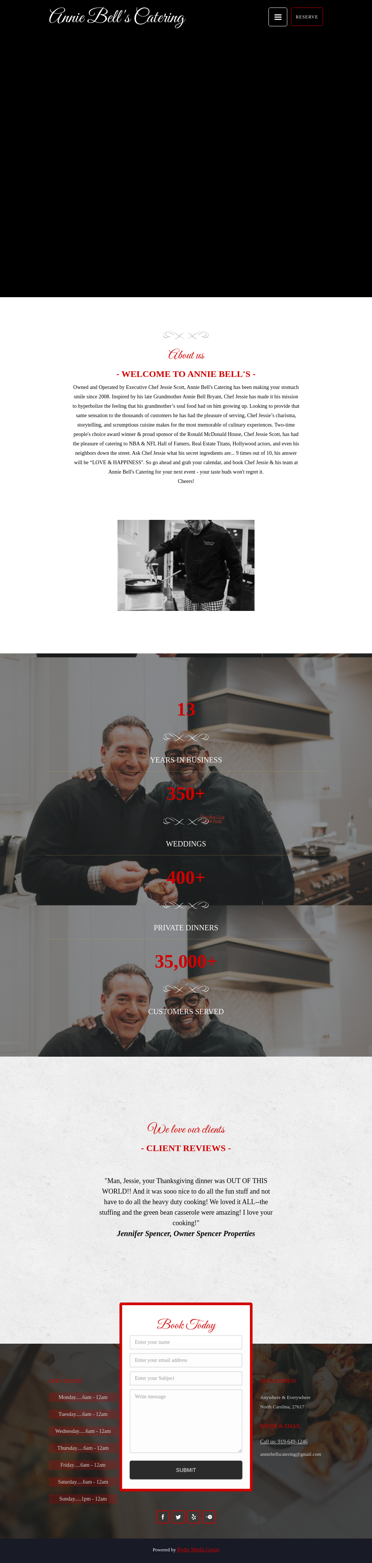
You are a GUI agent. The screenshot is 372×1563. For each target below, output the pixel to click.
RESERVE (307, 17)
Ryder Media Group (198, 1549)
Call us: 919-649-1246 (284, 1442)
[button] (277, 17)
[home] (116, 16)
